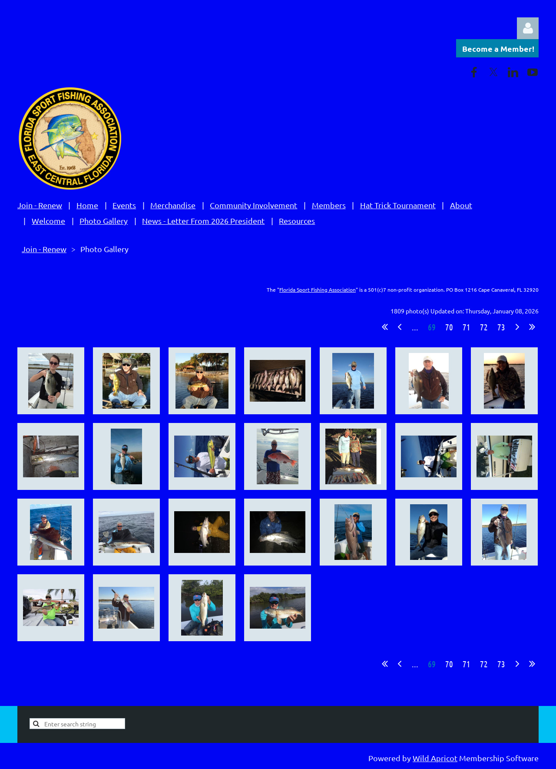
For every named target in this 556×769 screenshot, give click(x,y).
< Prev (399, 327)
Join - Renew (39, 205)
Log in (528, 28)
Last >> (532, 327)
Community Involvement (253, 205)
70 (449, 327)
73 (501, 327)
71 (466, 327)
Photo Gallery (103, 220)
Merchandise (172, 205)
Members (329, 205)
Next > (517, 327)
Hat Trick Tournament (398, 205)
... (415, 327)
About (461, 205)
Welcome (48, 220)
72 (484, 327)
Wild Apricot (435, 757)
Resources (297, 220)
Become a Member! (498, 48)
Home (87, 205)
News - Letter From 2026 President (203, 220)
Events (124, 205)
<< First (385, 327)
